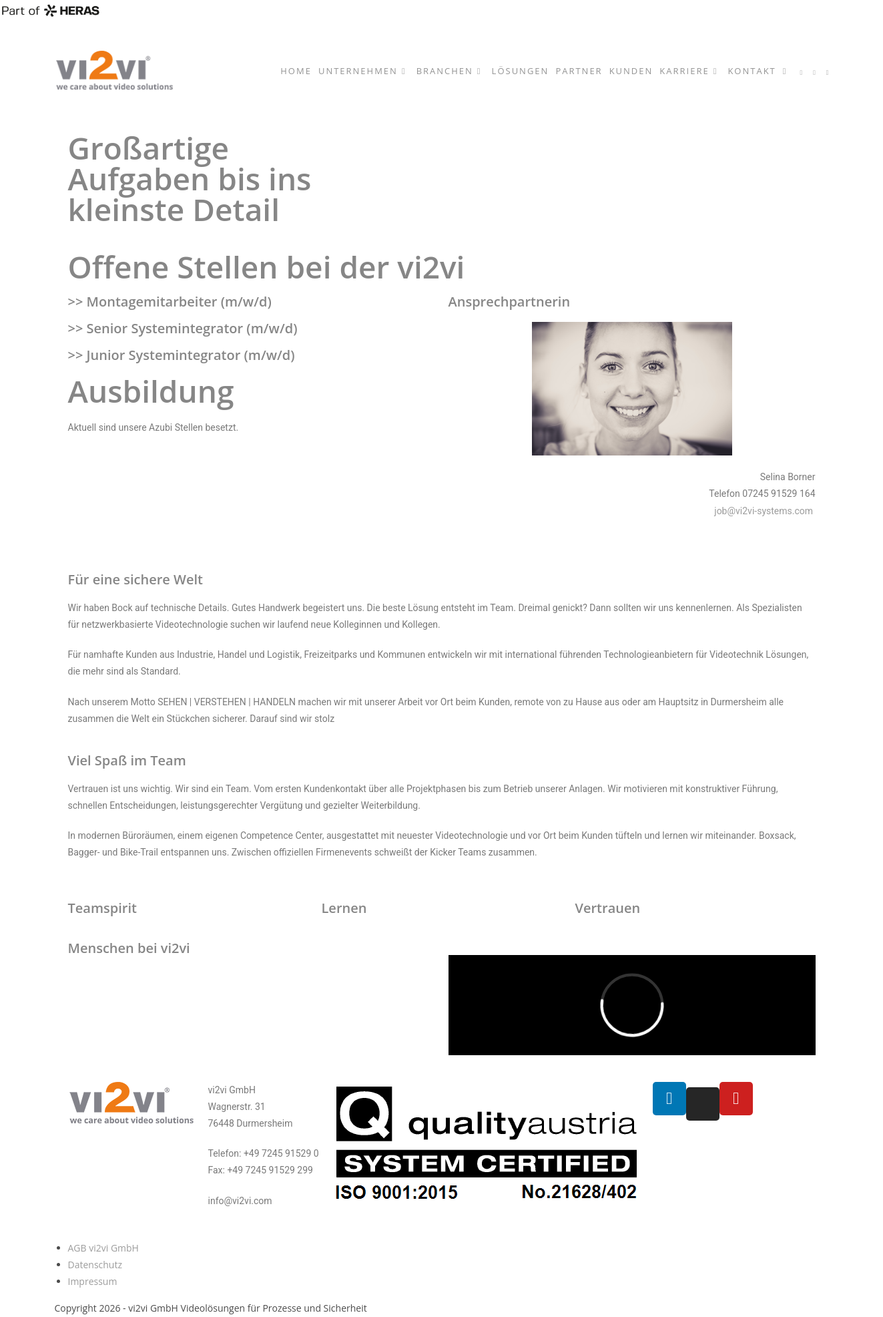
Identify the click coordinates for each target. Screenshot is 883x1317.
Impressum (92, 1281)
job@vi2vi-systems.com (764, 511)
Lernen (343, 908)
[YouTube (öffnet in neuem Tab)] (814, 72)
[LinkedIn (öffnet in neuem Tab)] (801, 72)
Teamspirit (102, 908)
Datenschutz (95, 1264)
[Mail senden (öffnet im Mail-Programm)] (827, 72)
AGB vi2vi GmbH (103, 1248)
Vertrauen (607, 908)
